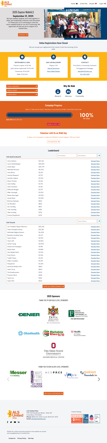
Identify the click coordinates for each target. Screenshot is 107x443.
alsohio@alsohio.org (38, 419)
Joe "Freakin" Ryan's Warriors (17, 227)
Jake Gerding (11, 212)
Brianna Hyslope (13, 201)
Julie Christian (12, 187)
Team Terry (11, 269)
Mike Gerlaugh (12, 192)
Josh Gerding (11, 209)
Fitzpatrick (11, 264)
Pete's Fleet (11, 249)
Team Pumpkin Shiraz (14, 229)
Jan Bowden (11, 204)
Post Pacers (11, 255)
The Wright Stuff (13, 252)
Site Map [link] (31, 438)
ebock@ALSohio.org (85, 71)
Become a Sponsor (52, 393)
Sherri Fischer (12, 181)
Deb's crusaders (12, 261)
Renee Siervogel (12, 195)
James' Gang (11, 244)
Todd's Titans (11, 258)
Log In (101, 4)
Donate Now (95, 161)
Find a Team (12, 90)
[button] (8, 379)
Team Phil (10, 281)
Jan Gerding (11, 207)
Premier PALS (12, 275)
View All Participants (52, 286)
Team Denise (11, 238)
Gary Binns (11, 172)
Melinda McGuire (13, 170)
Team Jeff (10, 241)
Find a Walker (13, 86)
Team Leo (10, 278)
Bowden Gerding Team (15, 235)
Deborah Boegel (13, 189)
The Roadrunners (13, 272)
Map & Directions (53, 68)
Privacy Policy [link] (21, 438)
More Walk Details (53, 71)
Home (73, 4)
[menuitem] (74, 4)
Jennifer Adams (12, 178)
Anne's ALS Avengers (14, 247)
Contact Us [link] (12, 438)
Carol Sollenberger (13, 164)
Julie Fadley (11, 184)
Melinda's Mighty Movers (15, 232)
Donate (91, 4)
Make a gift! (52, 124)
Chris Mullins (11, 161)
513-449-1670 (85, 74)
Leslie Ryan (11, 167)
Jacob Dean (11, 198)
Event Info (83, 4)
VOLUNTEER (52, 142)
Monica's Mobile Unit (14, 266)
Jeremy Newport (13, 175)
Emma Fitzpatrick (13, 215)
